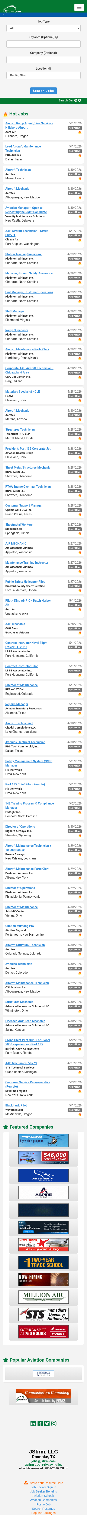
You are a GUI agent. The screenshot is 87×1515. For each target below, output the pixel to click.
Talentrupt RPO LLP (17, 433)
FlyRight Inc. (13, 812)
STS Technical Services (20, 1067)
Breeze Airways (15, 854)
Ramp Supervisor (16, 330)
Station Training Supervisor (23, 254)
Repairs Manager (16, 704)
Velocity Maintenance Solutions (25, 216)
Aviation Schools (43, 1495)
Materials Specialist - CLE (22, 391)
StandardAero (14, 529)
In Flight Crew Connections (22, 1048)
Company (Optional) (43, 53)
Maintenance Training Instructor (26, 562)
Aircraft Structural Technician (25, 945)
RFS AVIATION (14, 689)
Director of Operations (20, 826)
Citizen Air (11, 239)
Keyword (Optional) (41, 37)
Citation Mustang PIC (19, 926)
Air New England (15, 930)
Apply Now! (74, 127)
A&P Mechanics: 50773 (21, 1063)
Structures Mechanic (19, 1002)
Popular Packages (43, 1513)
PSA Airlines (13, 155)
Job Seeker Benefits (43, 1491)
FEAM (9, 395)
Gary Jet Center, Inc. (17, 376)
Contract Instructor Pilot (21, 666)
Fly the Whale (13, 769)
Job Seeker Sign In (43, 1487)
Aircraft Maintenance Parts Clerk (27, 349)
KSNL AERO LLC (15, 471)
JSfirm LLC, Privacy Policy (43, 1464)
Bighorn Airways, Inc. (18, 831)
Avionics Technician (18, 964)
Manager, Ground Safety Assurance (29, 273)
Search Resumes (43, 1508)
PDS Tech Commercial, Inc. (22, 746)
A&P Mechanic (15, 624)
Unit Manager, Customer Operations (29, 292)
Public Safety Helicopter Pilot (25, 581)
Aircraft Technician (18, 169)
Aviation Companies (43, 1500)
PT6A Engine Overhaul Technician (28, 486)
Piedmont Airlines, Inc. (19, 258)
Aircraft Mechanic (17, 188)
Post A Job (43, 1504)
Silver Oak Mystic (16, 1090)
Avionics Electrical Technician (25, 742)
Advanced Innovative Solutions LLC (27, 1006)
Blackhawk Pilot (16, 1105)
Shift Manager (14, 311)
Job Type (44, 21)
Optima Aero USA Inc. (18, 509)
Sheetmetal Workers (19, 524)
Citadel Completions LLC (20, 727)
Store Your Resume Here (43, 1483)
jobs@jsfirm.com (43, 1461)
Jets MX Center (15, 911)
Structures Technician (20, 429)
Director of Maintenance (21, 685)
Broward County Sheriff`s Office (25, 586)
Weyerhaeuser (14, 1109)
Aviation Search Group (19, 453)
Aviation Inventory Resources (23, 708)
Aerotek (10, 174)
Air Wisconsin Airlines (19, 547)
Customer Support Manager (24, 505)
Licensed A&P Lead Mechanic (25, 1021)
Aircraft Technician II (19, 723)
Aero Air (10, 131)
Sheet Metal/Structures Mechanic (27, 467)
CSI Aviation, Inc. (15, 987)
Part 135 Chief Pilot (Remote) (25, 784)
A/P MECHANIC (15, 543)
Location (41, 68)
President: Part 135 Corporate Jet (28, 448)
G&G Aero (11, 628)
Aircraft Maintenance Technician (27, 983)
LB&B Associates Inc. (18, 651)
